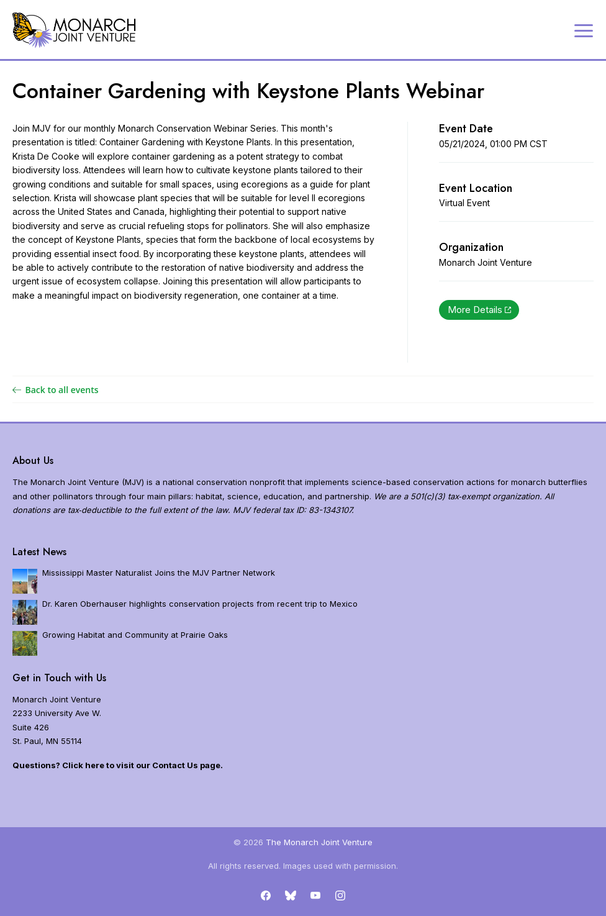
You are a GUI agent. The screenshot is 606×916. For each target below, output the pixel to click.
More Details (479, 309)
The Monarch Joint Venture (319, 842)
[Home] (74, 30)
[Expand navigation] (583, 29)
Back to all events (55, 390)
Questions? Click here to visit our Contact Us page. (117, 765)
